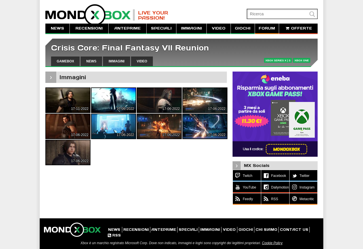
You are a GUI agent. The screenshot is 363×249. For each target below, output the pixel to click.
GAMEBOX (65, 61)
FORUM (267, 28)
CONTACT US (294, 229)
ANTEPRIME (127, 28)
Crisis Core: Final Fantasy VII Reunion (130, 48)
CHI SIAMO (266, 229)
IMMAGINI (191, 28)
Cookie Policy (272, 243)
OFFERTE (298, 28)
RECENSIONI (89, 28)
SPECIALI (161, 28)
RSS (114, 235)
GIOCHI (242, 28)
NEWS (57, 28)
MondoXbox (90, 15)
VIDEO (218, 28)
